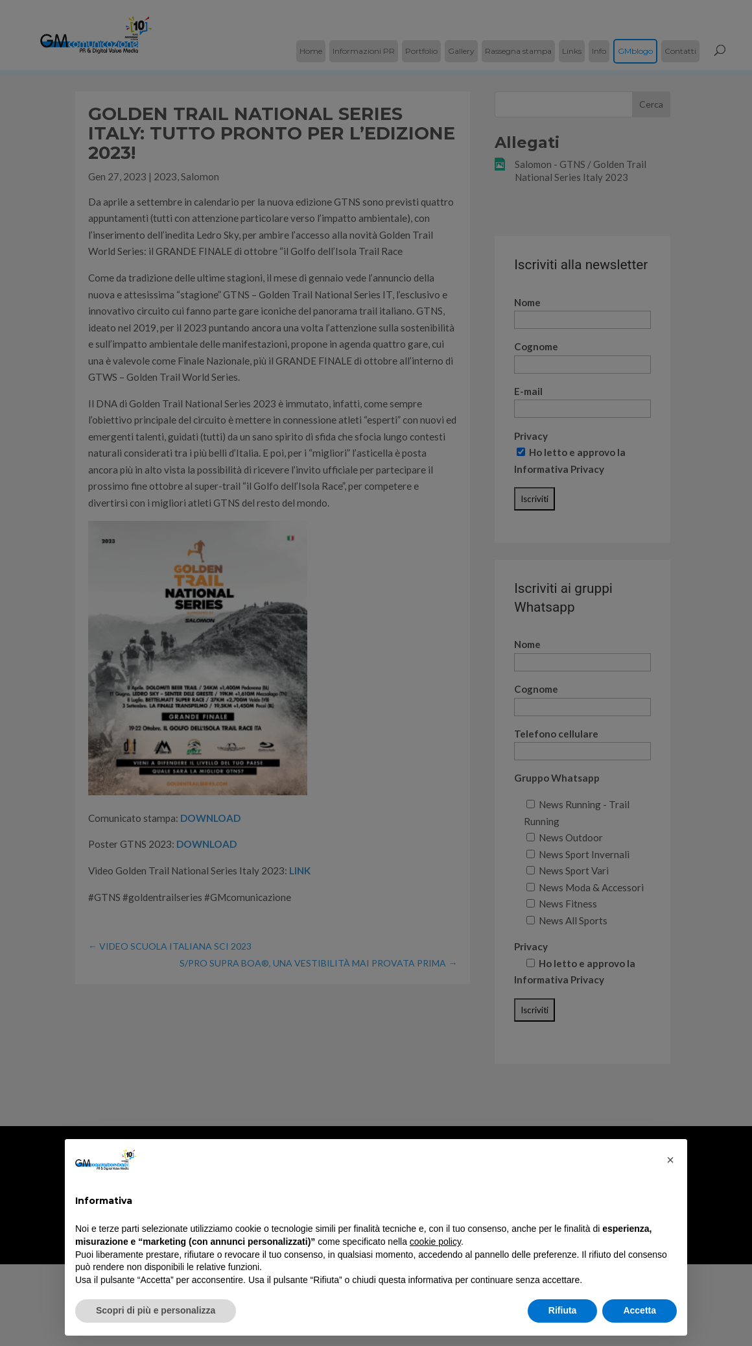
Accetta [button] (639, 1310)
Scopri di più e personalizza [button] (155, 1310)
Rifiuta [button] (562, 1310)
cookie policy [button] (435, 1241)
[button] (670, 1159)
